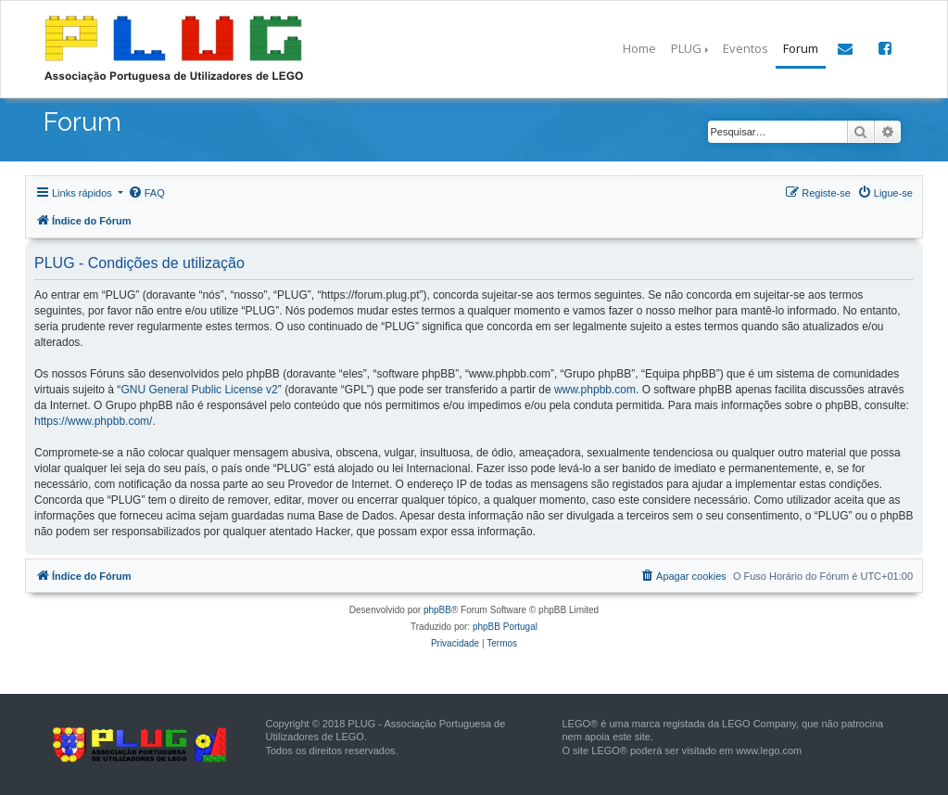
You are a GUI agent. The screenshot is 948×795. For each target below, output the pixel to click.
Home (639, 48)
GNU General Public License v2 (198, 389)
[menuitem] (146, 193)
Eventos (745, 48)
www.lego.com (769, 750)
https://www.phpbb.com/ (93, 421)
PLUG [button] (686, 48)
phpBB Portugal (505, 627)
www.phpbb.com (595, 389)
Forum (800, 48)
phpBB (437, 610)
